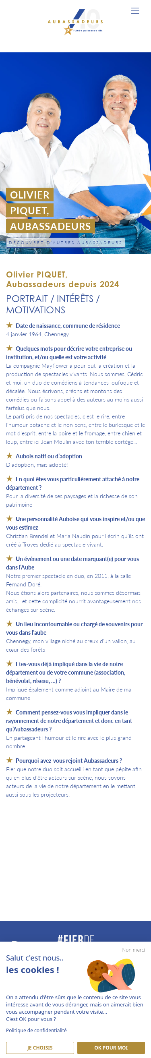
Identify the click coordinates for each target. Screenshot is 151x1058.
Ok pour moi (111, 1047)
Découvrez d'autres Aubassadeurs (65, 242)
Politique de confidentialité (36, 1030)
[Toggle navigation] (135, 10)
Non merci (133, 949)
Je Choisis (40, 1047)
